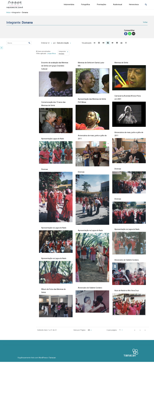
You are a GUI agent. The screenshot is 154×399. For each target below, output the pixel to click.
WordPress (43, 358)
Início (8, 12)
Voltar (145, 22)
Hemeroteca (134, 4)
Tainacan (52, 358)
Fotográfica (85, 4)
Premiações (101, 4)
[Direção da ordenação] (50, 43)
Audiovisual (117, 4)
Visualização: (87, 43)
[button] (146, 4)
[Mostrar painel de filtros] (1, 47)
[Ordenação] (64, 43)
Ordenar (44, 43)
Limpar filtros (51, 53)
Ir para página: (112, 330)
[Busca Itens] (19, 43)
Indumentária (69, 4)
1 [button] (140, 330)
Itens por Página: (80, 330)
